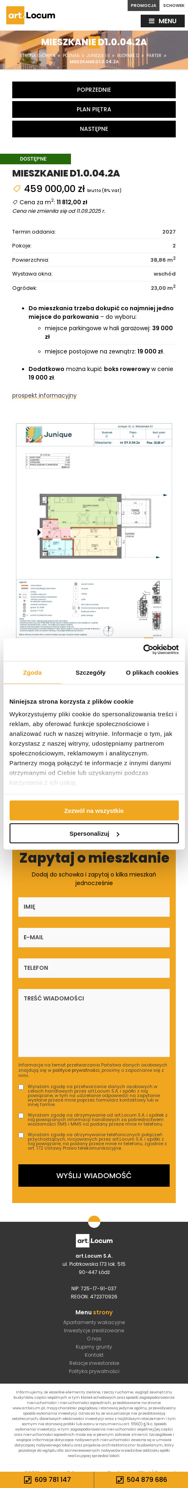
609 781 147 (46, 1480)
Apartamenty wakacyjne (94, 1322)
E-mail (34, 937)
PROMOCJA (143, 5)
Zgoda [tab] (32, 672)
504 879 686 (141, 1480)
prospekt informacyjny (44, 395)
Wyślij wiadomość (94, 1175)
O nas (94, 1338)
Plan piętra (94, 109)
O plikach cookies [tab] (152, 672)
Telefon (36, 968)
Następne (94, 129)
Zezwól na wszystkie (94, 810)
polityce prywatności (76, 1070)
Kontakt (94, 1354)
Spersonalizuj (94, 833)
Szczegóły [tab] (91, 672)
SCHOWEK (174, 5)
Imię (29, 907)
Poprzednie (94, 90)
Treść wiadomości (54, 998)
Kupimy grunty (94, 1346)
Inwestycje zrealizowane (94, 1330)
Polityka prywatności (94, 1371)
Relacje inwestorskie (94, 1363)
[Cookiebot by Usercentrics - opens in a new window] (143, 650)
